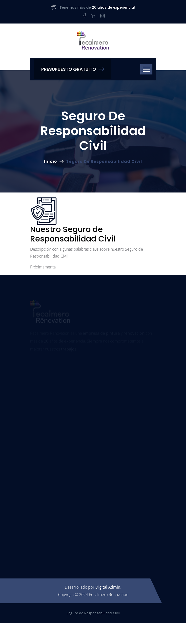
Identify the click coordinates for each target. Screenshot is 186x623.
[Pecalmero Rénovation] (93, 41)
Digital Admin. (108, 587)
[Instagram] (102, 16)
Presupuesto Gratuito (72, 69)
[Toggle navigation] (146, 69)
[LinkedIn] (93, 16)
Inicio (50, 161)
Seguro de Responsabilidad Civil (93, 613)
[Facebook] (84, 16)
